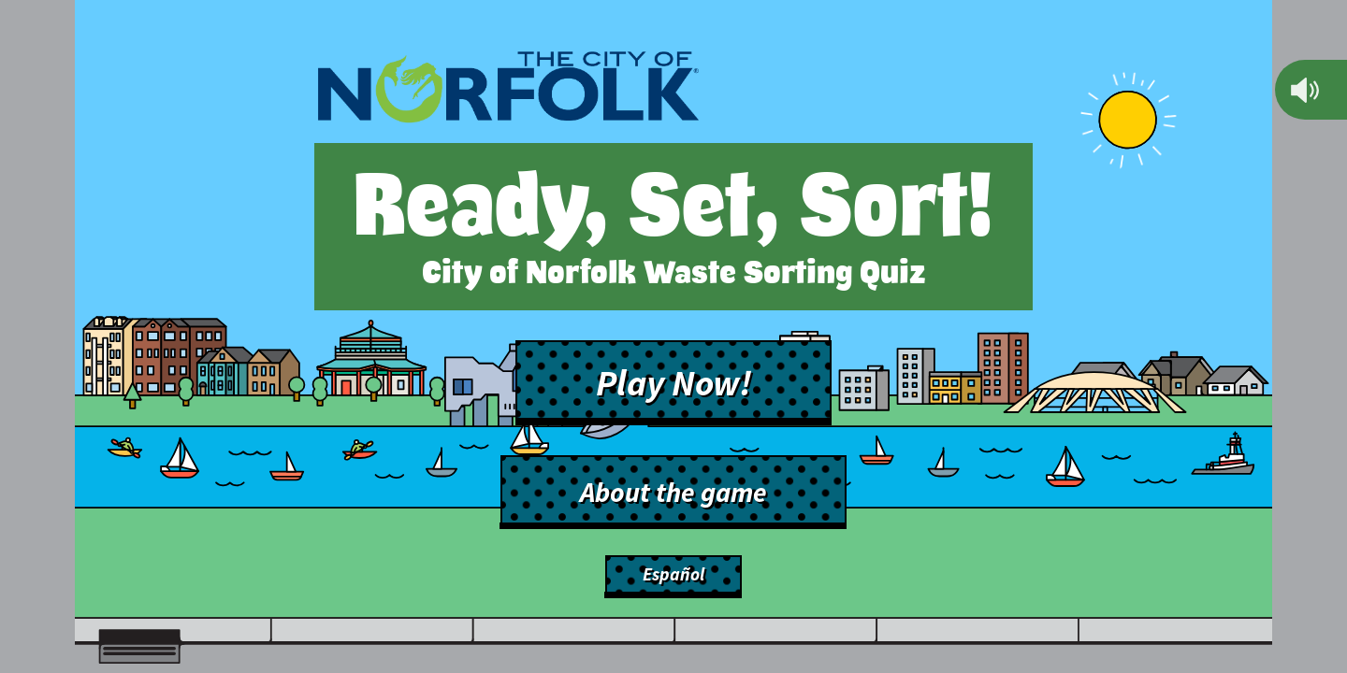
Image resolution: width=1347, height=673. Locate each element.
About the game (673, 492)
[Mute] (1305, 90)
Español (673, 574)
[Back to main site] (508, 91)
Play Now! (674, 382)
